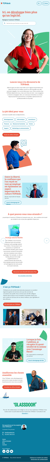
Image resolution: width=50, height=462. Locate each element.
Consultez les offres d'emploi (12, 387)
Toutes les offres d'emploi (11, 134)
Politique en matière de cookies (39, 457)
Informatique (21, 119)
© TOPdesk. (5, 457)
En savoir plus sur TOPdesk (12, 304)
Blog (3, 443)
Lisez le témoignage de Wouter (12, 203)
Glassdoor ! (25, 413)
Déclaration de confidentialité (39, 459)
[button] (3, 240)
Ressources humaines (19, 124)
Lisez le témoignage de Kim (36, 360)
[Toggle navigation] (45, 3)
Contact (4, 444)
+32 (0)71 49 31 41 (10, 434)
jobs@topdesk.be (9, 432)
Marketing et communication (21, 128)
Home (4, 439)
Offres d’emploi (6, 441)
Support (6, 128)
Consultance (32, 119)
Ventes (31, 124)
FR (39, 3)
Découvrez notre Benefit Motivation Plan (25, 272)
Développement (8, 119)
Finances (6, 124)
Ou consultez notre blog (25, 276)
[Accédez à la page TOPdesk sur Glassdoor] (25, 404)
